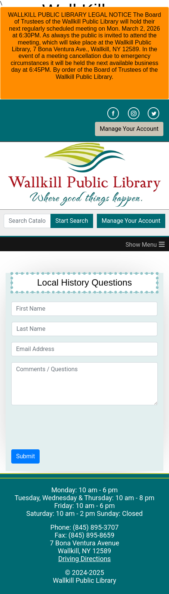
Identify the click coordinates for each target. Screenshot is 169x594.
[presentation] (68, 425)
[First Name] (84, 309)
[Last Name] (84, 329)
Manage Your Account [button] (129, 128)
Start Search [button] (71, 220)
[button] (25, 456)
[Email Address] (84, 349)
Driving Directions (84, 559)
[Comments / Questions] (84, 383)
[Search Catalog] (27, 221)
